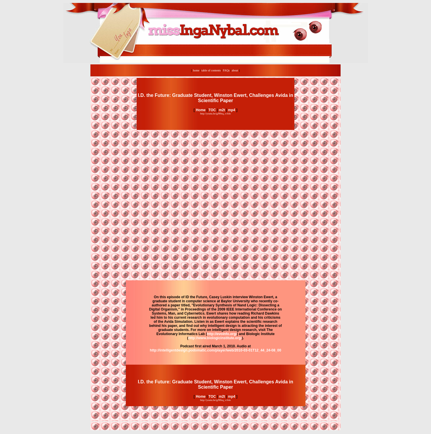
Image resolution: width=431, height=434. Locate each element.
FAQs (226, 70)
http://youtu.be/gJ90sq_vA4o (215, 113)
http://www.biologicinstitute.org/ (215, 338)
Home (200, 110)
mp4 (231, 110)
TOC (212, 110)
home (196, 70)
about (235, 70)
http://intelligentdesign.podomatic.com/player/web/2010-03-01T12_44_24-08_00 (215, 350)
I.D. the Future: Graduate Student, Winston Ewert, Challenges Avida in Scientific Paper (215, 98)
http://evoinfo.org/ (222, 334)
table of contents (211, 70)
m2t (222, 110)
